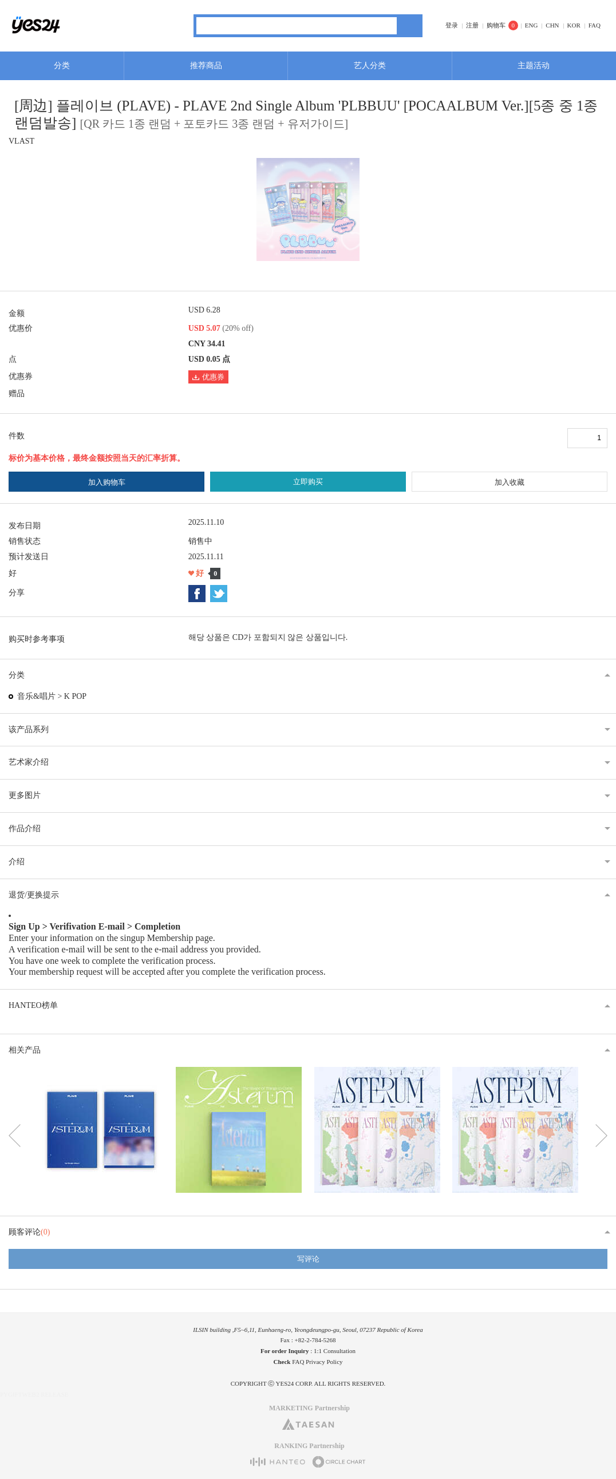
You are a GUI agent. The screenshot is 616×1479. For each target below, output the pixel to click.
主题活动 (534, 65)
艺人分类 (370, 65)
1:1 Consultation (335, 1350)
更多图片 (25, 795)
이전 (15, 1135)
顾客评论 (29, 1232)
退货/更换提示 (34, 895)
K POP (75, 696)
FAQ (595, 25)
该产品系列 (29, 729)
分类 (62, 65)
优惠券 (208, 377)
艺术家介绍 (29, 762)
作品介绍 (25, 828)
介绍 (17, 861)
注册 (472, 25)
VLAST (21, 141)
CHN (552, 25)
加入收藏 (509, 482)
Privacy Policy (324, 1361)
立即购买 (308, 481)
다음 (601, 1135)
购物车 (496, 25)
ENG (531, 25)
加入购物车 (106, 482)
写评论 (308, 1259)
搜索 (409, 25)
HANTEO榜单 (33, 1005)
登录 (451, 25)
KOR (574, 25)
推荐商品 (206, 65)
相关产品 (25, 1050)
